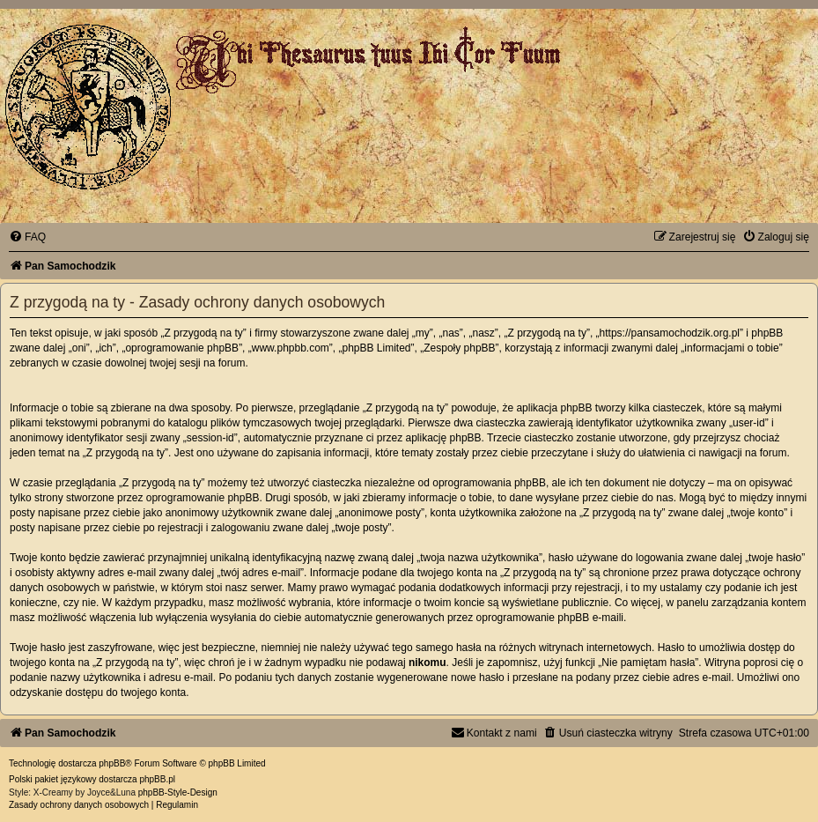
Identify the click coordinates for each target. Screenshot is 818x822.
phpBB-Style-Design (177, 792)
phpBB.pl (157, 779)
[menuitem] (27, 237)
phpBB (112, 763)
